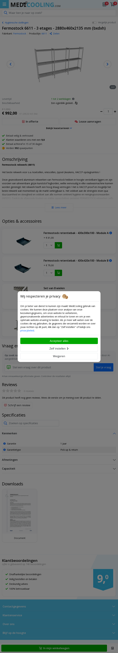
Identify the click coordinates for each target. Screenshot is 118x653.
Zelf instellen (59, 348)
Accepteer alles (59, 341)
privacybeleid (27, 330)
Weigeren (59, 356)
